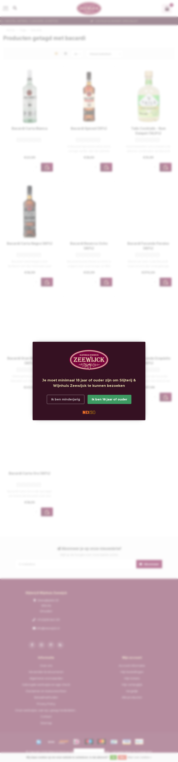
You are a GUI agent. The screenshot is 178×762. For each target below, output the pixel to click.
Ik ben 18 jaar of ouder (109, 399)
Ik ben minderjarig (65, 399)
